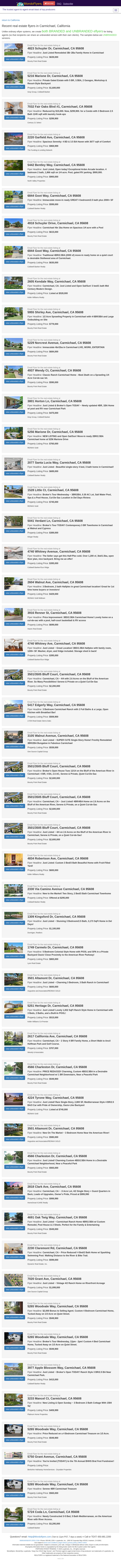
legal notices (63, 1543)
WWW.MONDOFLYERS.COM (29, 1540)
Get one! (49, 3)
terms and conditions (51, 1543)
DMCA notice (82, 1543)
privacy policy (72, 1543)
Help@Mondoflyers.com (39, 1536)
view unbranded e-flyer (14, 59)
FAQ (59, 3)
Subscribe (68, 3)
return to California (11, 20)
